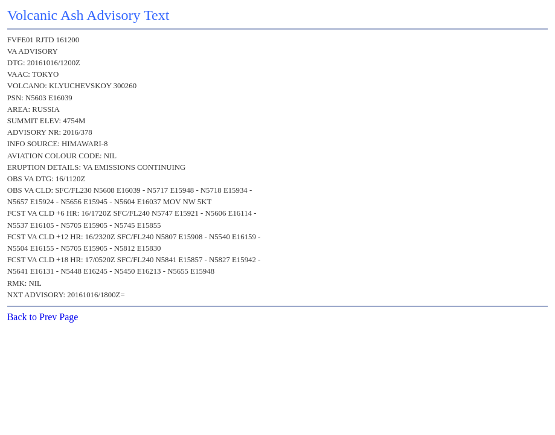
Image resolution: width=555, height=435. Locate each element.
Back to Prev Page (43, 317)
